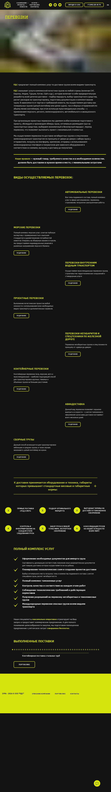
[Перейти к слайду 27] (68, 688)
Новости (23, 7)
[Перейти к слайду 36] (87, 688)
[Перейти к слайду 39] (94, 688)
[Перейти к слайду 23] (59, 688)
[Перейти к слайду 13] (38, 688)
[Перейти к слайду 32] (79, 688)
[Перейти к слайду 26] (66, 688)
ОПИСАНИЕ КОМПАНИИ (41, 733)
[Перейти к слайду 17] (46, 688)
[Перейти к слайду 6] (23, 688)
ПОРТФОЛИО (60, 733)
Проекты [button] (21, 5)
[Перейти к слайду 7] (25, 688)
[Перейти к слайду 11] (34, 688)
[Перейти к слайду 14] (40, 688)
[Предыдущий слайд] (4, 666)
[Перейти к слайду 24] (61, 688)
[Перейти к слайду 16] (44, 688)
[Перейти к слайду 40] (96, 688)
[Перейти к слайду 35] (85, 688)
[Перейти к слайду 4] (19, 688)
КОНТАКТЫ (74, 733)
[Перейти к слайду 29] (72, 688)
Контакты (34, 7)
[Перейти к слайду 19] (51, 688)
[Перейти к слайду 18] (49, 688)
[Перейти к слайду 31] (77, 688)
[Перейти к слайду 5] (21, 688)
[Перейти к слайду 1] (12, 688)
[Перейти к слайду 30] (74, 688)
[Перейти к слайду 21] (55, 688)
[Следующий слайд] (106, 666)
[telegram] (50, 4)
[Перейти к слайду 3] (16, 688)
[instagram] (55, 4)
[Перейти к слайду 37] (89, 688)
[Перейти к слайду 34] (83, 688)
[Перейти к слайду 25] (64, 688)
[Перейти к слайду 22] (57, 688)
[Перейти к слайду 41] (98, 688)
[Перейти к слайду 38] (92, 688)
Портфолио (35, 5)
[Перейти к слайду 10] (31, 688)
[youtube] (60, 4)
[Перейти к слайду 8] (27, 688)
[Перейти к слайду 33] (81, 688)
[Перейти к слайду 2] (14, 688)
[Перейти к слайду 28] (70, 688)
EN (108, 5)
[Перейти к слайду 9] (29, 688)
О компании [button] (22, 3)
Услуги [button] (34, 3)
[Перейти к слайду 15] (42, 688)
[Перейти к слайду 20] (53, 688)
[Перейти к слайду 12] (36, 688)
